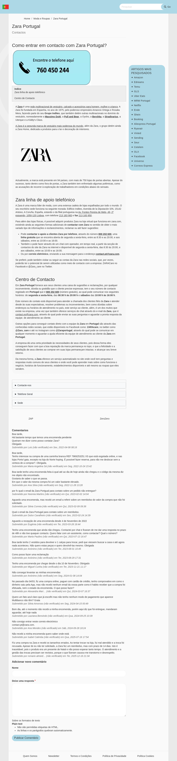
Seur (136, 142)
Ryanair (138, 128)
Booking (138, 119)
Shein (137, 114)
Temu (137, 86)
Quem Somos (30, 756)
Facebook (139, 156)
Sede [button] (20, 403)
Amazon (138, 77)
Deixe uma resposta (23, 681)
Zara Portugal (60, 18)
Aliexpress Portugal (145, 124)
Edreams (139, 82)
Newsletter (53, 756)
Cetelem (138, 147)
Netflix (137, 105)
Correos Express (143, 165)
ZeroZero (104, 418)
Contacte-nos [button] (24, 385)
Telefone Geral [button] (25, 394)
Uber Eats (139, 96)
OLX (136, 151)
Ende (137, 110)
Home (27, 18)
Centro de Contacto (24, 98)
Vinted (137, 133)
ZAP (31, 418)
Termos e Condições (81, 756)
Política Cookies (145, 756)
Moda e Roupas (41, 18)
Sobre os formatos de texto (26, 720)
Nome (15, 667)
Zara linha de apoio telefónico (29, 92)
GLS (136, 91)
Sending (138, 138)
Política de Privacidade (114, 756)
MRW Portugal (142, 100)
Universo (139, 161)
